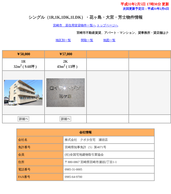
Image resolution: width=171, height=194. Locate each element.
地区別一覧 (63, 40)
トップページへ (107, 25)
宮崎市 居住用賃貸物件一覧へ (74, 25)
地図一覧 (109, 40)
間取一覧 (87, 40)
